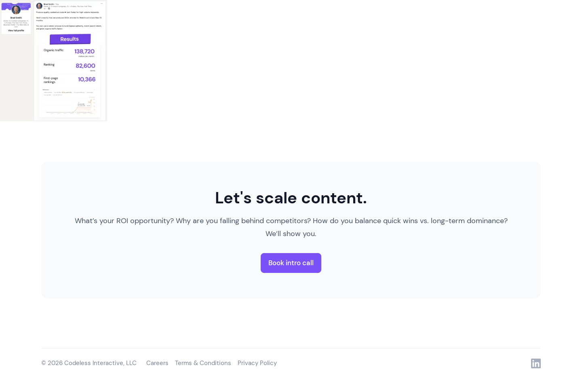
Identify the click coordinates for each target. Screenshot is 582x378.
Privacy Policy (257, 363)
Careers (157, 363)
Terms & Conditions (203, 363)
